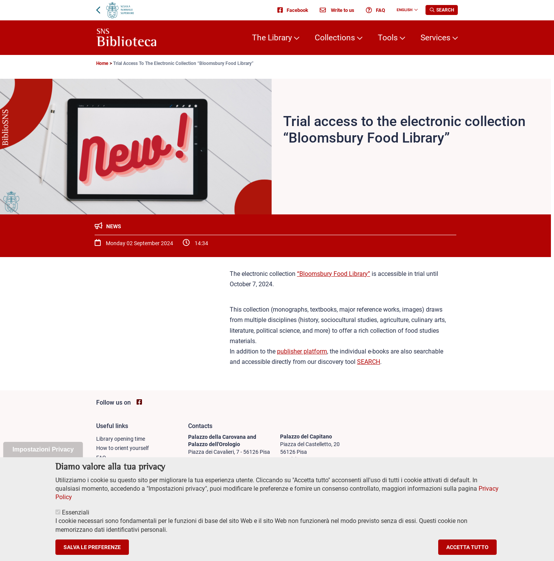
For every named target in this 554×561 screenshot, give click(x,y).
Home (102, 63)
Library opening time (120, 439)
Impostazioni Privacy (42, 459)
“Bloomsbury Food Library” (333, 273)
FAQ (375, 10)
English (404, 10)
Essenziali (75, 521)
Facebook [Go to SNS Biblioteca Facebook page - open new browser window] (292, 10)
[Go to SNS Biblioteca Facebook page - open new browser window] (139, 402)
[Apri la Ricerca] (442, 10)
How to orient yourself (122, 448)
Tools (388, 37)
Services (436, 37)
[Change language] (415, 10)
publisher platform (302, 351)
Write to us (337, 10)
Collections (335, 37)
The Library (272, 37)
